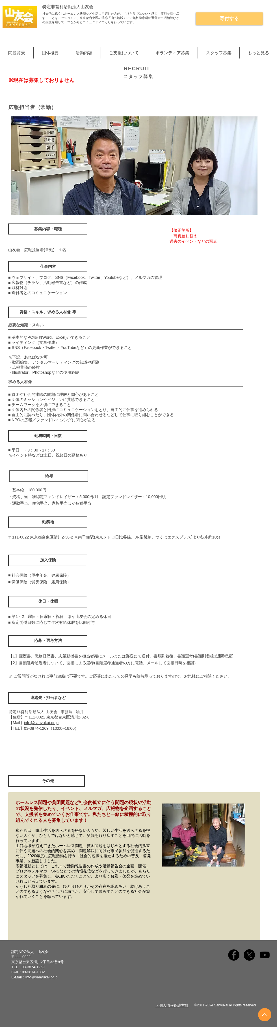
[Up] (264, 1014)
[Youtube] (264, 955)
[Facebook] (233, 955)
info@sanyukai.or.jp (41, 722)
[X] (249, 955)
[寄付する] (229, 18)
